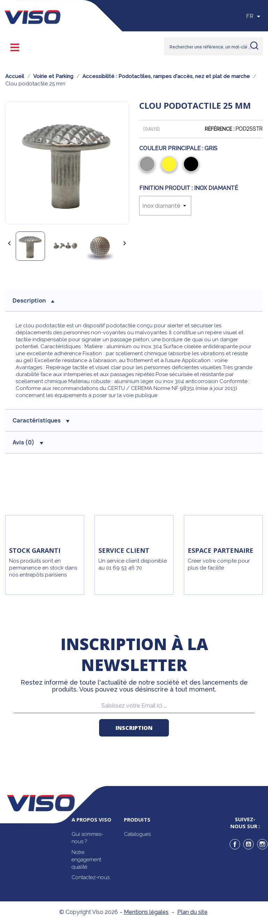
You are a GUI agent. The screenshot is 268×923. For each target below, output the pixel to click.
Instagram (262, 844)
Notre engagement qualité (86, 859)
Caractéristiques (41, 420)
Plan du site (192, 912)
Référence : (219, 129)
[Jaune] (170, 165)
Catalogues (137, 834)
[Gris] (148, 165)
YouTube (248, 844)
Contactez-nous (91, 877)
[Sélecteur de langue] (254, 16)
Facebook (234, 844)
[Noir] (192, 165)
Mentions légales (146, 912)
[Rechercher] (213, 46)
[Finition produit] (165, 205)
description (33, 300)
